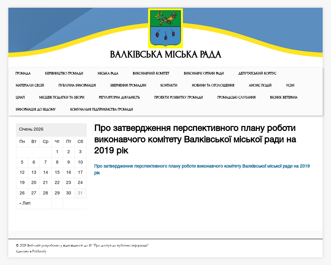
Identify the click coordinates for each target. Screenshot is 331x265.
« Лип (24, 204)
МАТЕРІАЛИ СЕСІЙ (30, 86)
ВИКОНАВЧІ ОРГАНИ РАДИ (204, 73)
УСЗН (290, 86)
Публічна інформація (77, 86)
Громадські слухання (236, 98)
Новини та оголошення (213, 86)
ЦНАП (20, 98)
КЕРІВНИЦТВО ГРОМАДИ (64, 73)
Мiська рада (108, 73)
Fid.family (39, 251)
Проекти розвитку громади (178, 98)
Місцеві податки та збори (61, 98)
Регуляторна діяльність (119, 98)
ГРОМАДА (22, 73)
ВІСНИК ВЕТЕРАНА (283, 98)
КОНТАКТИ (168, 86)
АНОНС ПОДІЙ (260, 86)
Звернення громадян (128, 86)
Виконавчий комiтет (151, 73)
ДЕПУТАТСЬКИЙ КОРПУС (257, 73)
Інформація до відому (36, 110)
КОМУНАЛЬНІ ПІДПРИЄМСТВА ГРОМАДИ (101, 110)
